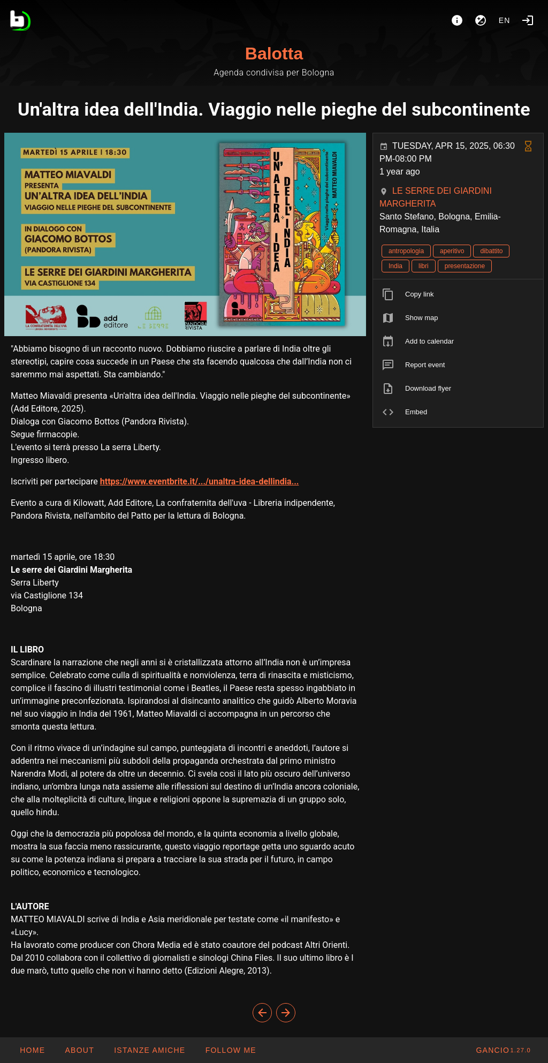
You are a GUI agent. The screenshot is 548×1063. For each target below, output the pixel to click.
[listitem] (458, 294)
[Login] (527, 20)
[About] (457, 20)
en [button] (505, 20)
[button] (149, 1050)
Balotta (274, 53)
